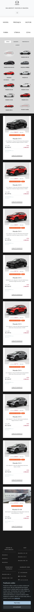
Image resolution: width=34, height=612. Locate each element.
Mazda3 (5, 558)
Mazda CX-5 (17, 139)
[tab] (5, 22)
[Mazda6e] (25, 73)
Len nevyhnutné (17, 607)
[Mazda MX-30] (25, 53)
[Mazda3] (9, 73)
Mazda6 (5, 562)
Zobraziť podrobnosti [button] (17, 155)
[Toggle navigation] (17, 12)
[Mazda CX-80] (9, 96)
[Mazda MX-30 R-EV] (9, 63)
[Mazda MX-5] (9, 106)
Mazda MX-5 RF (7, 578)
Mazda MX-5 (6, 574)
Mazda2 (5, 555)
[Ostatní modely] (25, 105)
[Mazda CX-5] (25, 96)
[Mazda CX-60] (25, 86)
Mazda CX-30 (17, 509)
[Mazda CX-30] (9, 86)
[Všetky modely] (9, 52)
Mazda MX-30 (23, 560)
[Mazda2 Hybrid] (25, 63)
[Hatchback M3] (6, 79)
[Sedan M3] (13, 79)
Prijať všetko (17, 602)
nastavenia (17, 598)
